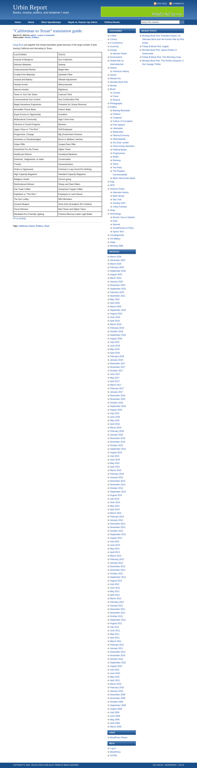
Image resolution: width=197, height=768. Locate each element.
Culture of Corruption (123, 121)
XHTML (113, 755)
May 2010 (115, 677)
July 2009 (114, 712)
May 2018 (115, 349)
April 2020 (115, 303)
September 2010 (118, 662)
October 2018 (116, 331)
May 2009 (115, 719)
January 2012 (116, 605)
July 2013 (114, 541)
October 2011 (116, 616)
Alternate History (121, 192)
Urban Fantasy (120, 206)
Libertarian (118, 128)
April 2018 (115, 353)
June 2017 (115, 374)
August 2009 (116, 709)
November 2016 (117, 399)
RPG (112, 185)
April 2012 (115, 595)
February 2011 (117, 645)
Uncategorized (117, 235)
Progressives (119, 153)
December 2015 (117, 438)
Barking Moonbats (121, 110)
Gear (115, 221)
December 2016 (117, 395)
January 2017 (116, 392)
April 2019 (115, 321)
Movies (113, 85)
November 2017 (117, 367)
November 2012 (117, 570)
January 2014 (116, 520)
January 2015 (116, 477)
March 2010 (115, 684)
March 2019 (115, 324)
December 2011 (117, 609)
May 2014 (115, 506)
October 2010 (116, 659)
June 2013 (115, 545)
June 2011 (115, 630)
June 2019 (115, 317)
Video (112, 242)
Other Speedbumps (51, 22)
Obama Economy (121, 135)
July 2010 (114, 669)
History (113, 68)
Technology (115, 214)
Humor (28, 37)
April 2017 (115, 381)
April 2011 (115, 637)
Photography (116, 103)
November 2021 (117, 296)
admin (33, 35)
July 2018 (114, 342)
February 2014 (117, 516)
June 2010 (115, 673)
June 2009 (115, 716)
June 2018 (115, 345)
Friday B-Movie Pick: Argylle (155, 46)
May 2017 (115, 378)
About (31, 22)
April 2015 (115, 467)
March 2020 (115, 306)
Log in (113, 748)
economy (114, 46)
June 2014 (115, 502)
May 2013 (115, 548)
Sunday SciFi (119, 203)
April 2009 (115, 723)
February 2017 (117, 388)
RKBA (116, 157)
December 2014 (117, 481)
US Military (115, 238)
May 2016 (115, 420)
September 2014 (118, 491)
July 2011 (114, 627)
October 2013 (116, 531)
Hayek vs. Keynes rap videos (82, 22)
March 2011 (115, 641)
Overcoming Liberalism (124, 146)
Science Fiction (117, 189)
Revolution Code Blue (42, 765)
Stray (112, 210)
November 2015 (117, 442)
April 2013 (115, 552)
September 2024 (118, 271)
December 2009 (117, 694)
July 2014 (114, 499)
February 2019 (117, 328)
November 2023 (117, 285)
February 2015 (117, 474)
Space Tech (118, 231)
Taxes (115, 164)
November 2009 (117, 698)
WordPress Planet (118, 737)
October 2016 (116, 402)
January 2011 (116, 648)
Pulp (112, 182)
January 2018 (116, 360)
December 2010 (117, 652)
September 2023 (118, 289)
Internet (116, 224)
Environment (116, 57)
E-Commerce (116, 43)
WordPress (115, 752)
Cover (115, 96)
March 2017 (115, 385)
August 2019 (116, 313)
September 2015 (118, 449)
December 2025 (117, 260)
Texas (47, 226)
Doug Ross (18, 45)
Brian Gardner (71, 765)
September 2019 (118, 310)
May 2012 (115, 591)
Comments (178, 3)
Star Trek (117, 199)
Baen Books (118, 196)
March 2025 (115, 264)
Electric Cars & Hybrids (124, 217)
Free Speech (119, 125)
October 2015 (116, 445)
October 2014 (116, 488)
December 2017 (117, 363)
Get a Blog (158, 765)
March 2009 (115, 726)
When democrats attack (124, 178)
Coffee (113, 36)
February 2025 (117, 267)
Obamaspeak (119, 139)
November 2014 (117, 484)
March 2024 (115, 278)
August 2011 (116, 623)
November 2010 (117, 655)
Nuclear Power (120, 53)
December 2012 (117, 566)
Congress (117, 117)
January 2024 (116, 281)
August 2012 (116, 580)
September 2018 (118, 335)
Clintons (116, 114)
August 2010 (116, 666)
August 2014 (116, 495)
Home (18, 22)
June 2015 (115, 459)
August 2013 (116, 538)
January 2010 (116, 691)
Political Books (112, 22)
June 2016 (115, 417)
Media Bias (118, 132)
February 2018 (117, 356)
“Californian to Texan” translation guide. (48, 30)
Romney (117, 160)
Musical (116, 100)
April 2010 (115, 680)
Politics (35, 37)
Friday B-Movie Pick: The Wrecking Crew (161, 57)
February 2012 (117, 602)
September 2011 (118, 620)
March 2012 (115, 598)
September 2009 (118, 705)
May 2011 (115, 634)
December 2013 (117, 524)
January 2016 (116, 434)
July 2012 (114, 584)
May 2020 (115, 299)
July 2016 (114, 413)
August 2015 (116, 452)
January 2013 (116, 563)
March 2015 (115, 470)
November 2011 (117, 613)
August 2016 (116, 410)
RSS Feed (162, 3)
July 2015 (114, 456)
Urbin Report (30, 7)
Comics (113, 39)
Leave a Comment (46, 35)
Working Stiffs (116, 246)
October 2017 (116, 370)
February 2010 (117, 687)
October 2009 (116, 702)
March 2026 (115, 256)
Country (116, 93)
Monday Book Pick (119, 82)
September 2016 (118, 406)
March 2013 (115, 556)
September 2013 (118, 534)
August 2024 (116, 274)
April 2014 (115, 509)
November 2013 (117, 527)
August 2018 (116, 338)
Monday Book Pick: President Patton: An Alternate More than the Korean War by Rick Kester (163, 39)
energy (113, 50)
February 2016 (117, 431)
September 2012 (118, 577)
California (23, 226)
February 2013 (117, 559)
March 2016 (115, 427)
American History (121, 71)
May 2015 (115, 463)
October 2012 (116, 573)
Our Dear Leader (121, 142)
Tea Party (117, 167)
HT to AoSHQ (19, 218)
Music (113, 89)
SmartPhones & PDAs (123, 228)
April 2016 (115, 424)
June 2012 (115, 588)
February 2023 (117, 292)
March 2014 (115, 513)
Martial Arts (115, 78)
